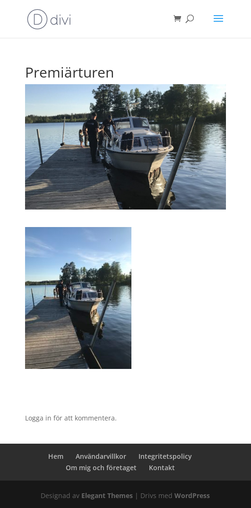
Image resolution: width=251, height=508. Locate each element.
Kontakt (162, 467)
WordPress (192, 495)
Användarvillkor (101, 456)
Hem (55, 456)
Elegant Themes (107, 495)
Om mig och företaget (101, 467)
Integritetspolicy (165, 456)
